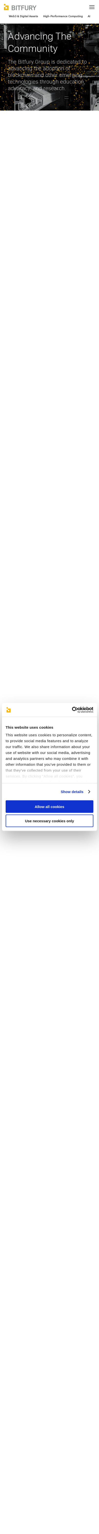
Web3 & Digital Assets (23, 16)
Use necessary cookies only (49, 821)
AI (89, 16)
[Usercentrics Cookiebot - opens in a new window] (71, 710)
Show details (72, 792)
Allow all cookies (49, 806)
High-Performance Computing (63, 16)
